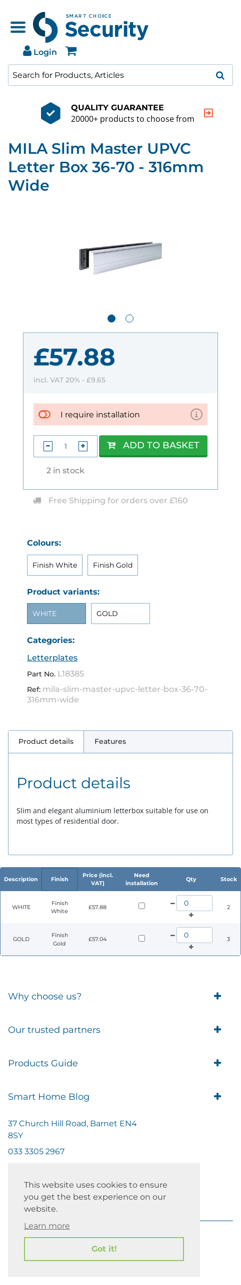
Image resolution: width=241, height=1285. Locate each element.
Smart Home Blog (120, 1097)
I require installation (100, 414)
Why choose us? (120, 996)
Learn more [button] (47, 1226)
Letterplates (52, 657)
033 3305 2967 (36, 1151)
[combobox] (120, 75)
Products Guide (120, 1063)
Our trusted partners (120, 1030)
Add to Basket (153, 445)
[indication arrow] (191, 113)
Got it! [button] (104, 1249)
